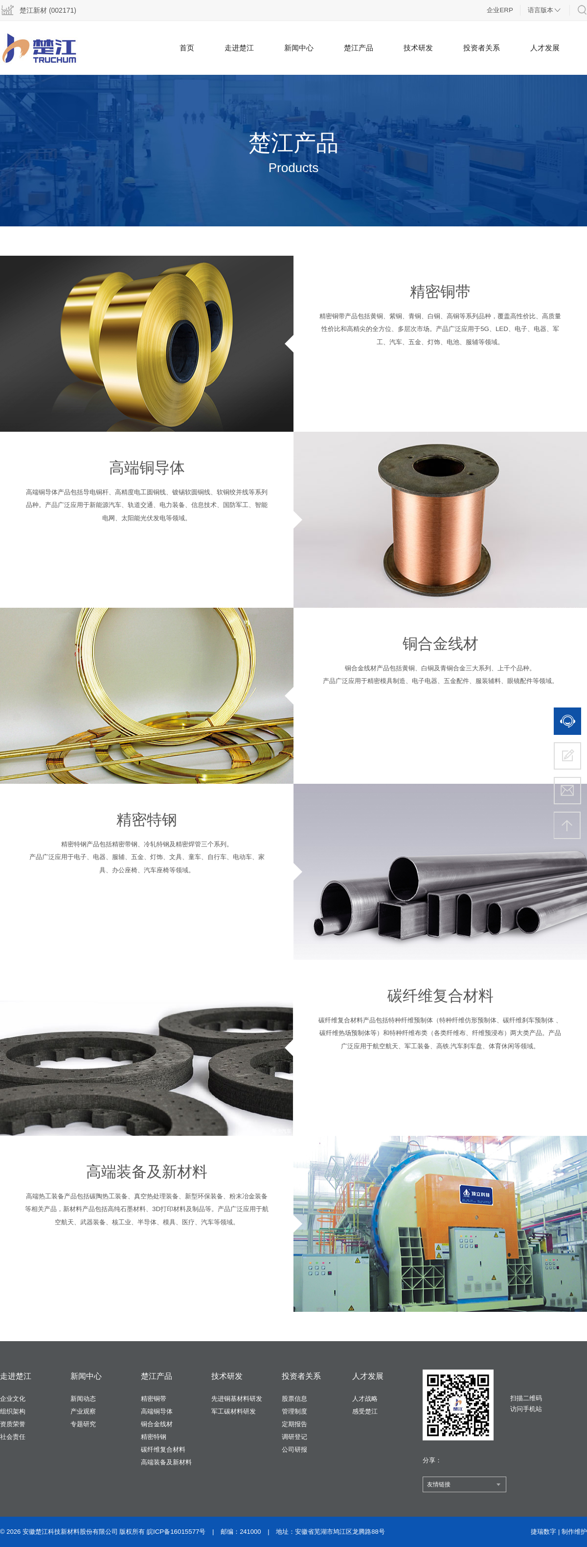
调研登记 (294, 1436)
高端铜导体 (157, 1411)
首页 (187, 48)
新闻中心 (299, 48)
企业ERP (500, 10)
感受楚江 (365, 1411)
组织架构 (12, 1411)
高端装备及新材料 (166, 1462)
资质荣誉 (12, 1424)
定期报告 (294, 1424)
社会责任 (12, 1436)
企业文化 (12, 1398)
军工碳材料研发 (233, 1411)
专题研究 (83, 1424)
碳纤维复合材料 (163, 1449)
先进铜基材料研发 (236, 1398)
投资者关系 (481, 48)
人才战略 (365, 1398)
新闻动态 (83, 1398)
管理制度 (294, 1411)
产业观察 (83, 1411)
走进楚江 (239, 48)
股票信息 (294, 1398)
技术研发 (418, 48)
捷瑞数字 (543, 1531)
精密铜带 (153, 1398)
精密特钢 (153, 1436)
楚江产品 (358, 48)
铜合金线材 (157, 1424)
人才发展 (545, 48)
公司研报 (294, 1449)
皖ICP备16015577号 (176, 1531)
